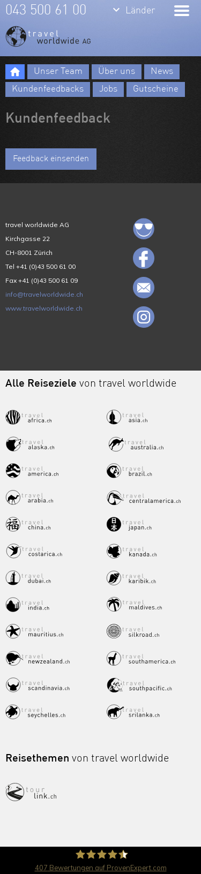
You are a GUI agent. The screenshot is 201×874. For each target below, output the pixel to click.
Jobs (108, 89)
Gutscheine (155, 89)
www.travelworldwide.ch (44, 308)
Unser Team (58, 71)
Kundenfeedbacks (48, 89)
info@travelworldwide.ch (44, 294)
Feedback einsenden (51, 159)
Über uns (116, 71)
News (162, 71)
